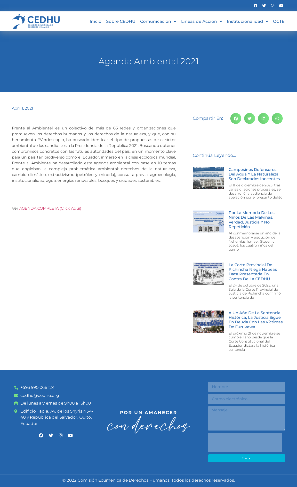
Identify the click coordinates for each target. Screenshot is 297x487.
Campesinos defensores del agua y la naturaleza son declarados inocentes (254, 174)
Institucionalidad (247, 21)
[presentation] (245, 442)
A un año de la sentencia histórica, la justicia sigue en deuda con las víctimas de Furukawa (256, 320)
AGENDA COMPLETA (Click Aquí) (50, 208)
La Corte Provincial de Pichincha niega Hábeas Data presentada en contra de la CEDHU (253, 272)
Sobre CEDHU (120, 21)
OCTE (278, 21)
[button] (235, 118)
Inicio (95, 21)
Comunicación (158, 21)
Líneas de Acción (201, 21)
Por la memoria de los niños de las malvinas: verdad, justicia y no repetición (251, 219)
